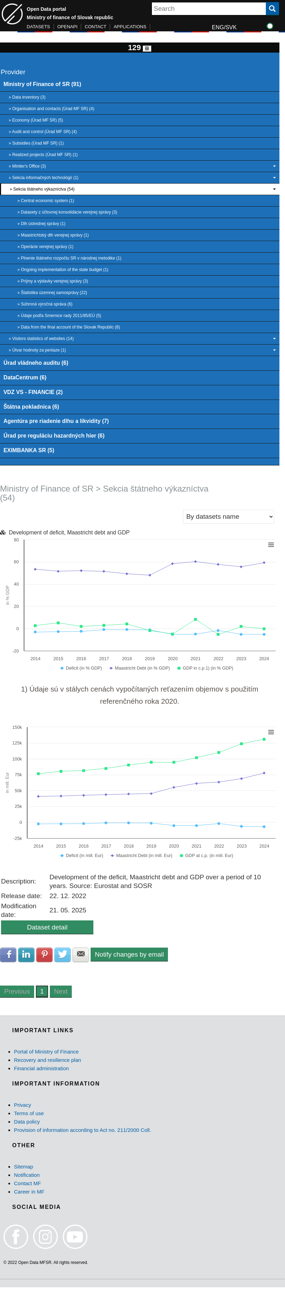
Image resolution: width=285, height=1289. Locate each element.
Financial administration (41, 1070)
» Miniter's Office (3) (142, 166)
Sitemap (23, 1169)
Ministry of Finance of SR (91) (43, 84)
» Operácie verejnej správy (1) (45, 247)
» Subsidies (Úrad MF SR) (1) (36, 143)
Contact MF (27, 1185)
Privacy (22, 1107)
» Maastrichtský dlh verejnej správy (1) (53, 235)
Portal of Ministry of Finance (46, 1053)
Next (61, 993)
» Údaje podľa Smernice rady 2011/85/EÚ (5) (59, 316)
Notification (27, 1177)
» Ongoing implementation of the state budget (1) (62, 270)
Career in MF (29, 1194)
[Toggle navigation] (147, 49)
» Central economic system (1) (45, 201)
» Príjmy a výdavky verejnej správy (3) (52, 281)
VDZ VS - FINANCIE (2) (33, 392)
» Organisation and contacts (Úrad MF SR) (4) (51, 109)
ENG (218, 27)
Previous (17, 993)
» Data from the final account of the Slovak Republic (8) (68, 327)
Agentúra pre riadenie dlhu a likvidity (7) (57, 422)
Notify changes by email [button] (131, 955)
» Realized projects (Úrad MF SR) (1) (43, 155)
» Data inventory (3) (27, 97)
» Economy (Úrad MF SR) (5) (36, 120)
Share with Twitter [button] (63, 956)
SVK (231, 27)
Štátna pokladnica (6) (31, 407)
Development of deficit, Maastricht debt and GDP (69, 534)
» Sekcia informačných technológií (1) (142, 178)
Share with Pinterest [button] (45, 956)
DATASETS (38, 26)
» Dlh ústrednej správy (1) (41, 224)
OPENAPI (67, 26)
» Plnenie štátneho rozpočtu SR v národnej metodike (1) (69, 258)
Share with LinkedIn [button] (26, 956)
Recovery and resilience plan (47, 1062)
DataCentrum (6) (25, 378)
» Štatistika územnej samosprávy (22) (52, 293)
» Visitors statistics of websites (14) (142, 339)
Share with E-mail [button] (82, 956)
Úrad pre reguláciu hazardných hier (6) (54, 437)
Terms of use (29, 1115)
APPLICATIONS (130, 26)
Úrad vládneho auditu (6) (36, 363)
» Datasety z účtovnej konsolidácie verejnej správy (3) (67, 212)
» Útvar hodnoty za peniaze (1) (142, 350)
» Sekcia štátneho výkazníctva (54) (143, 189)
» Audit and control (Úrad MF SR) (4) (43, 132)
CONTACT (95, 26)
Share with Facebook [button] (8, 956)
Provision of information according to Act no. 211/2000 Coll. (82, 1132)
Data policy (27, 1123)
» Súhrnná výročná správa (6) (44, 304)
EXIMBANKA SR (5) (29, 451)
